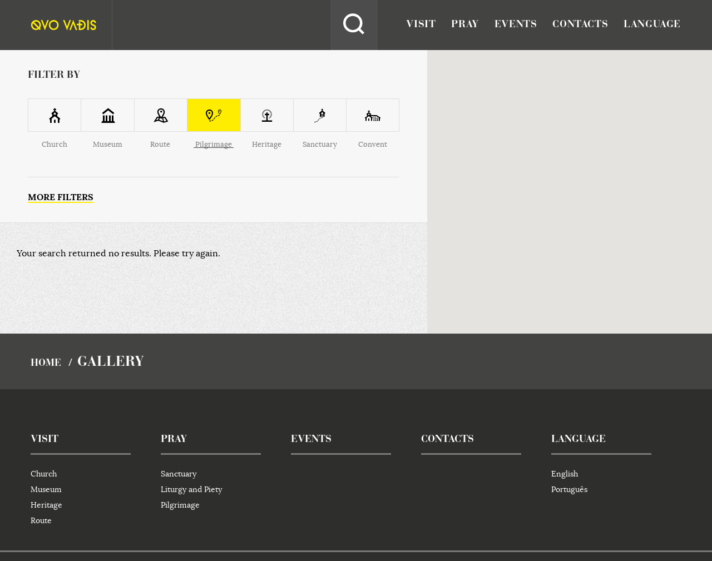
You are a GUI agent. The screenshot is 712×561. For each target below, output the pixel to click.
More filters (60, 197)
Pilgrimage (180, 505)
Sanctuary (178, 474)
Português (569, 489)
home (46, 364)
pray (464, 25)
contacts (580, 25)
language (652, 25)
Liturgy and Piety (191, 489)
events (516, 25)
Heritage (46, 505)
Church (44, 474)
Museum (46, 489)
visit (421, 25)
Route (41, 520)
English (564, 474)
